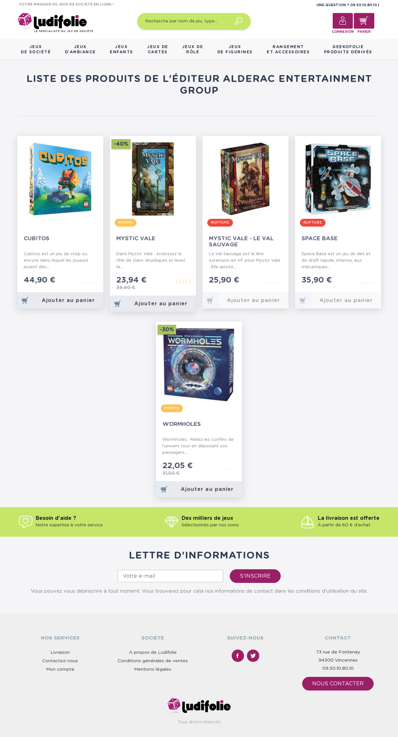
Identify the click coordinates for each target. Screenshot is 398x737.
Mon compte (60, 669)
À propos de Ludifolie (153, 652)
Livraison (60, 652)
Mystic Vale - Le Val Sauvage (241, 241)
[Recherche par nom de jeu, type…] (194, 21)
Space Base (320, 238)
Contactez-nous (60, 661)
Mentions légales (152, 669)
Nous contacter (338, 683)
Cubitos (36, 238)
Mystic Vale (135, 238)
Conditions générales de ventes (153, 661)
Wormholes (181, 424)
